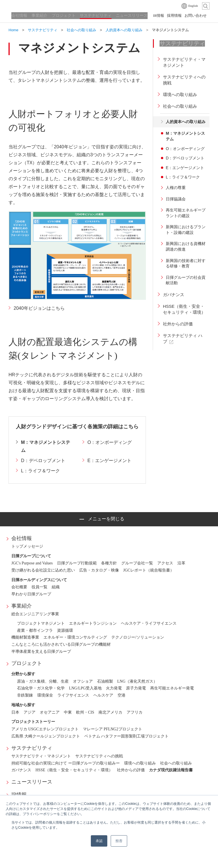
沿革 (181, 563)
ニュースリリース (31, 782)
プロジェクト (26, 663)
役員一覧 (39, 587)
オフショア (83, 681)
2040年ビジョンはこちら (39, 308)
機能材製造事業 (25, 637)
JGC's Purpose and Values (32, 563)
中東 (68, 712)
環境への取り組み (140, 763)
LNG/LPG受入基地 (85, 688)
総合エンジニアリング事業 (35, 614)
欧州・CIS (85, 712)
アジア (29, 712)
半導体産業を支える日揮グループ (41, 651)
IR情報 (19, 794)
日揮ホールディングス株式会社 (37, 5)
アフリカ (134, 712)
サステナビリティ (31, 748)
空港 (121, 695)
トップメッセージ (27, 546)
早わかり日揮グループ (31, 594)
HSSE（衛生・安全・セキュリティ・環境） (74, 770)
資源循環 (65, 630)
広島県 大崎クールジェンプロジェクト (45, 736)
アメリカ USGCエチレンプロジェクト (45, 729)
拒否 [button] (119, 841)
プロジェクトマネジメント (41, 623)
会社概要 (19, 587)
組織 (56, 587)
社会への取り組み (176, 763)
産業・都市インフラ (35, 630)
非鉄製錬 (25, 695)
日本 (15, 712)
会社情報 (21, 538)
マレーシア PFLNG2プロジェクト (112, 729)
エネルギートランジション (93, 623)
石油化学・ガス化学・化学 (41, 688)
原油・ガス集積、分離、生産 (43, 681)
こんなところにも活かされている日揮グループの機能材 (61, 644)
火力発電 (114, 688)
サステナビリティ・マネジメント (41, 756)
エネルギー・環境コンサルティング (75, 637)
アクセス (165, 563)
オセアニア (50, 712)
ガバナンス (21, 770)
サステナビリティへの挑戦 (99, 756)
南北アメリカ (110, 712)
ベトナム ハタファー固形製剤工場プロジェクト (126, 736)
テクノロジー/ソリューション (137, 637)
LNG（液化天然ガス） (137, 681)
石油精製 (105, 681)
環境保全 (45, 695)
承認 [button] (99, 841)
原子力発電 (136, 688)
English (193, 5)
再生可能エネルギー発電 (172, 688)
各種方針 (109, 563)
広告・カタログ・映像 (99, 570)
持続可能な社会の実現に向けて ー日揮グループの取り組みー (65, 763)
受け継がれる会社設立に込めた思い (43, 570)
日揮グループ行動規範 (77, 563)
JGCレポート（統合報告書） (148, 570)
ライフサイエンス (73, 695)
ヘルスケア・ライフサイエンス (149, 623)
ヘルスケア (103, 695)
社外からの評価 (131, 770)
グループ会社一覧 (137, 563)
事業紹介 (21, 606)
